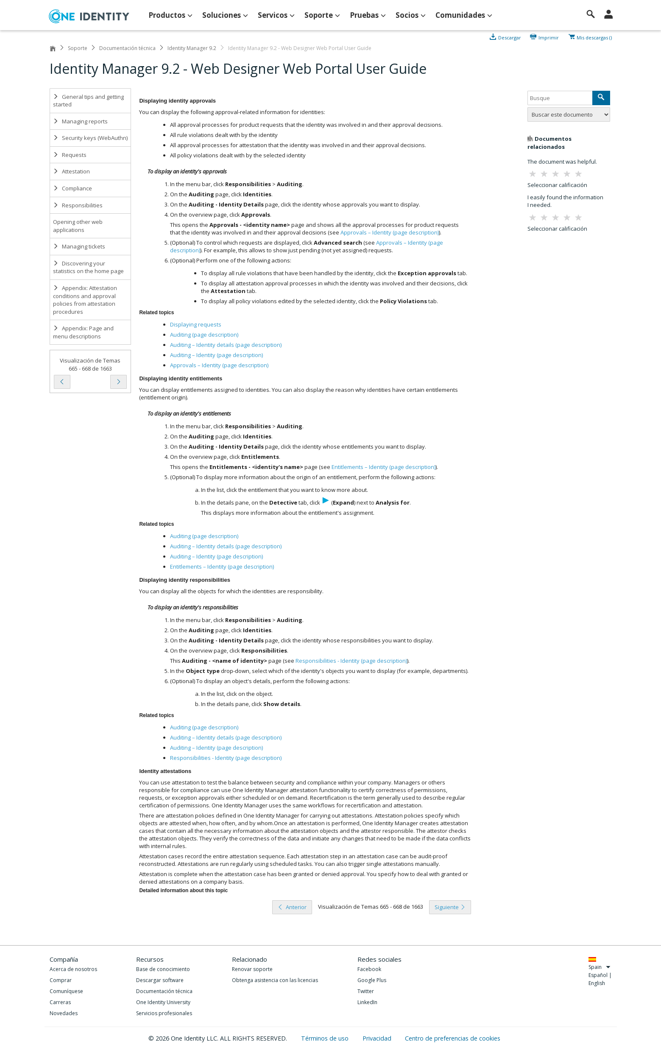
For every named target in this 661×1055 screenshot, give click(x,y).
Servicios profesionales (164, 1013)
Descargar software (160, 980)
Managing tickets (79, 246)
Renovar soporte (252, 969)
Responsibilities (78, 205)
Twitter (365, 991)
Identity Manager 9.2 (191, 48)
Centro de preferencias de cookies (452, 1038)
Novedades (64, 1013)
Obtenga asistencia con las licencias (275, 980)
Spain (599, 967)
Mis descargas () (594, 37)
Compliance (72, 188)
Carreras (60, 1002)
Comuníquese (66, 991)
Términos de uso (325, 1038)
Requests (69, 155)
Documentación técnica (127, 48)
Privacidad (378, 1038)
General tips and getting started (88, 101)
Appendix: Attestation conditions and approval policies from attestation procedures (85, 299)
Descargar (509, 37)
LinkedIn (367, 1002)
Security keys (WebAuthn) (90, 138)
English (596, 983)
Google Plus (371, 980)
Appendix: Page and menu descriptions (83, 332)
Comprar (61, 980)
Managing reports (80, 121)
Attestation (71, 171)
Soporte (77, 48)
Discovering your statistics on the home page (88, 267)
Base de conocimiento (163, 969)
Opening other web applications (78, 226)
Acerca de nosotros (73, 969)
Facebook (369, 969)
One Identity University (163, 1002)
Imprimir (548, 37)
